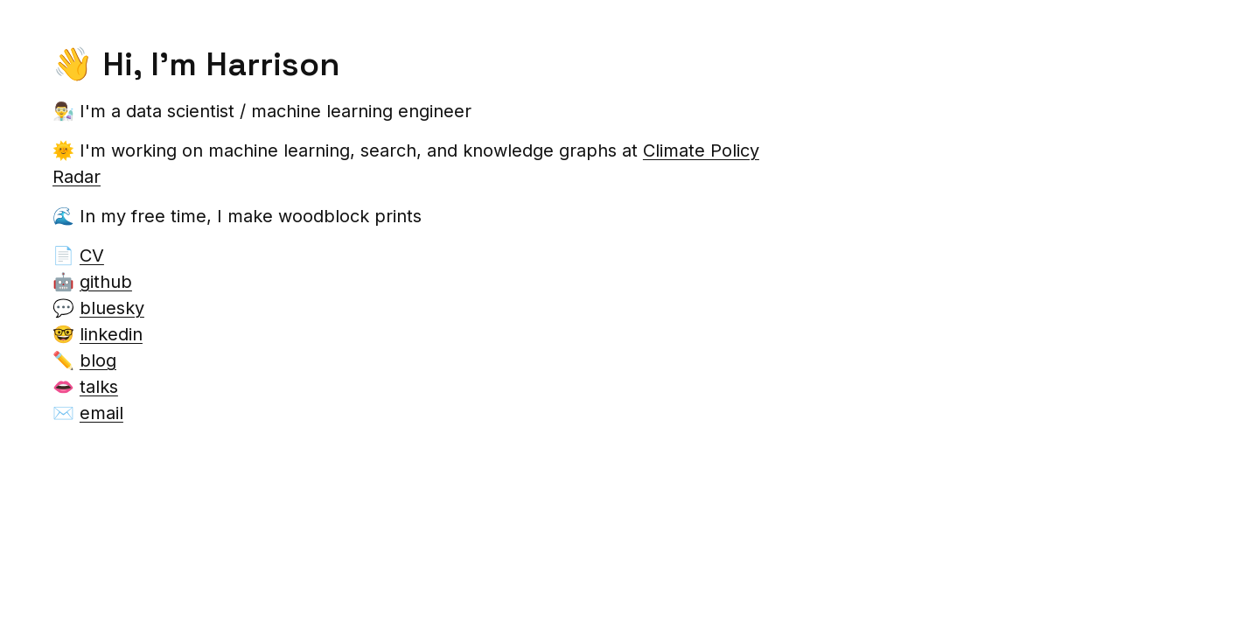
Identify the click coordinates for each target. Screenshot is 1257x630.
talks (99, 386)
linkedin (111, 334)
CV (92, 255)
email (101, 413)
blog (98, 360)
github (106, 281)
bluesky (112, 308)
